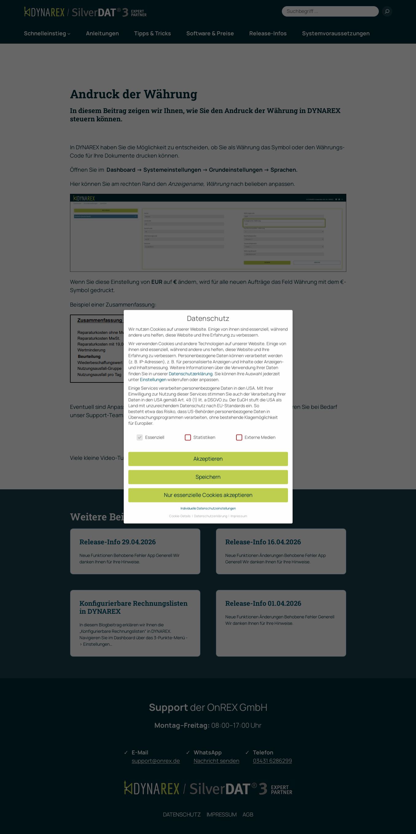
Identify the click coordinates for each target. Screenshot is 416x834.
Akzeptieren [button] (208, 452)
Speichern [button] (208, 470)
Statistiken (200, 430)
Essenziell (150, 430)
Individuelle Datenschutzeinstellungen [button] (208, 501)
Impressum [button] (239, 509)
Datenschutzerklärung (190, 367)
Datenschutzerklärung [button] (211, 509)
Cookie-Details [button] (180, 509)
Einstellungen (153, 373)
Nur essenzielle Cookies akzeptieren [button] (208, 488)
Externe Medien (255, 430)
